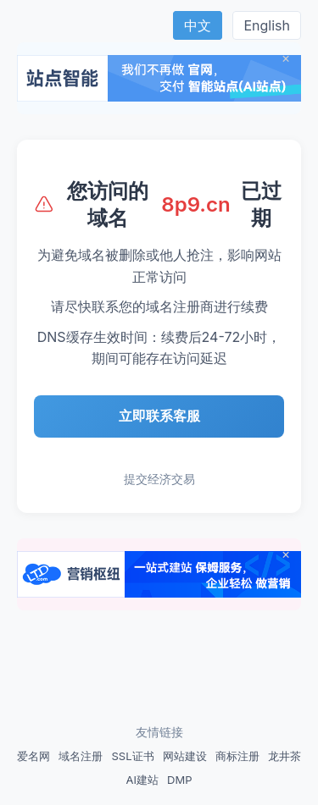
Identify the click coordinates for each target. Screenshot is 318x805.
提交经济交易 (159, 478)
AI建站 (142, 779)
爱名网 (33, 756)
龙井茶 (284, 756)
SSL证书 (132, 756)
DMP (179, 779)
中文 (197, 25)
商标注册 (237, 756)
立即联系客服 (159, 415)
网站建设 (185, 756)
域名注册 (81, 756)
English (266, 25)
